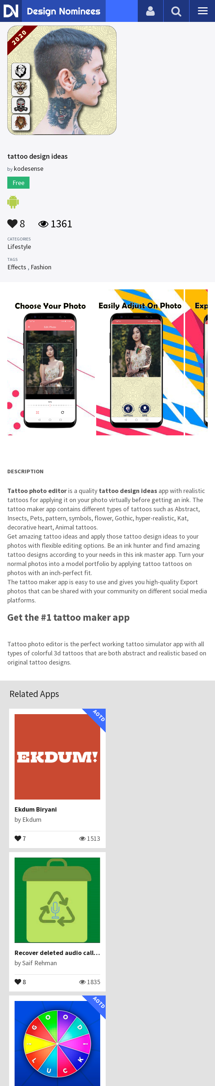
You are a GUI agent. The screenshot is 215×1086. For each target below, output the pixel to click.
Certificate (103, 1044)
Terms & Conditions (153, 1044)
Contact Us (68, 1044)
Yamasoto (36, 963)
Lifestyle (19, 246)
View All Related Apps (107, 1012)
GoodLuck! (30, 952)
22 (22, 981)
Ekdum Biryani (36, 809)
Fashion (41, 267)
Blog (41, 1044)
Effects (16, 267)
